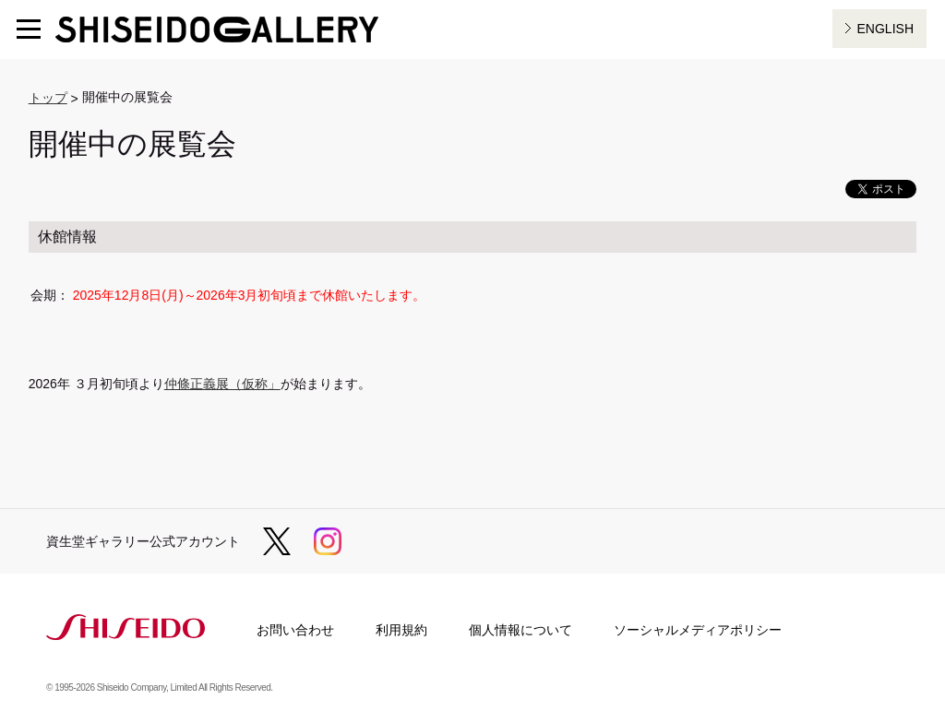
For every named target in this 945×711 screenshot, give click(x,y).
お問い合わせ (295, 629)
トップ (48, 97)
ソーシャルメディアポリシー (698, 629)
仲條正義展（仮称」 (222, 383)
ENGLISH (885, 28)
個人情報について (520, 629)
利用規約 (401, 629)
